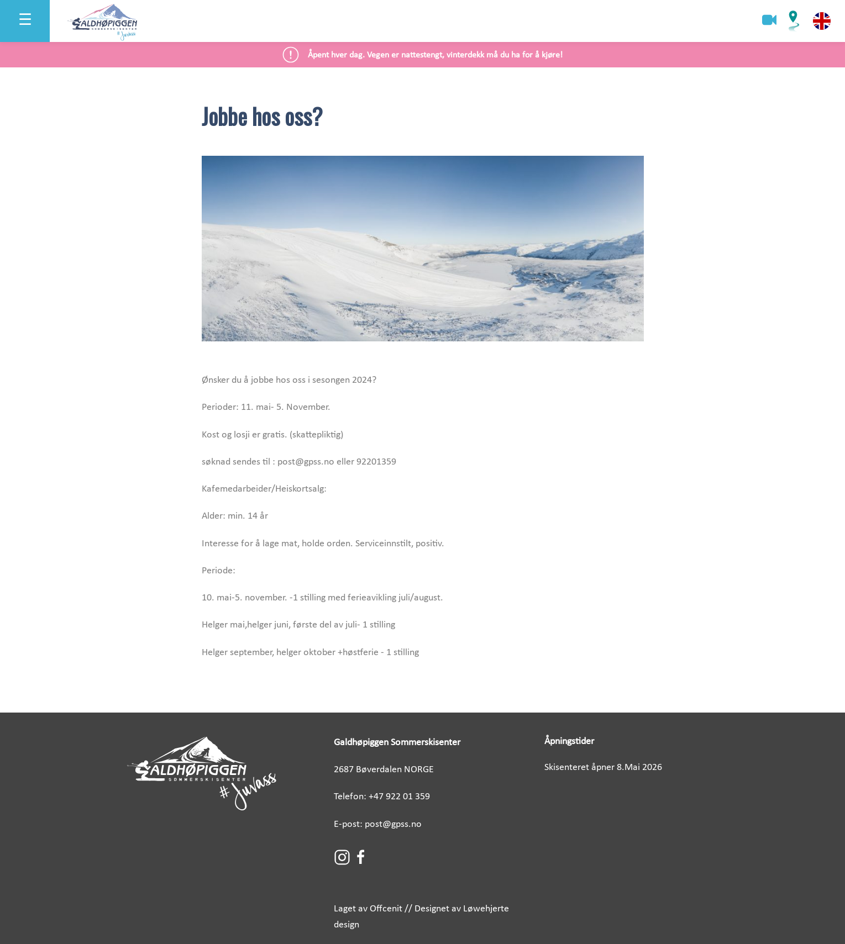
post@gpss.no (393, 824)
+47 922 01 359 (399, 797)
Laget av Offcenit (368, 909)
